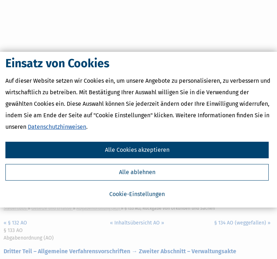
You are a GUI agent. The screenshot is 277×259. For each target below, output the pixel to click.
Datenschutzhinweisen (57, 126)
